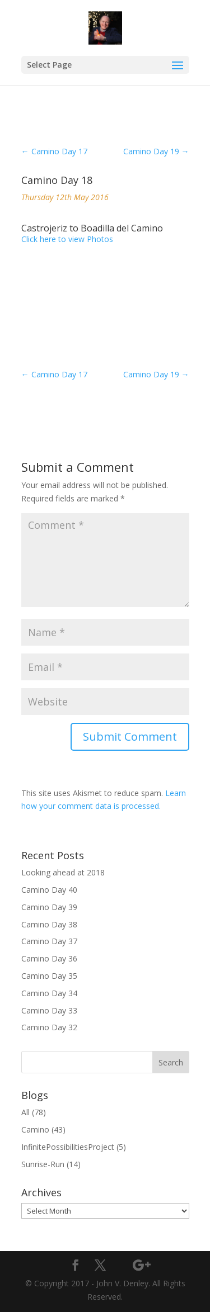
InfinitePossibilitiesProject (67, 1147)
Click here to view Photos (67, 239)
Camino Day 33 (49, 1010)
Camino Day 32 (49, 1027)
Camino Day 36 (49, 958)
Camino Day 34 (49, 993)
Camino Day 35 (49, 975)
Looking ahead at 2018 (63, 872)
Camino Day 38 (49, 924)
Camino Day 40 (49, 889)
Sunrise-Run (42, 1164)
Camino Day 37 (49, 941)
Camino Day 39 (49, 907)
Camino (35, 1129)
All (25, 1112)
